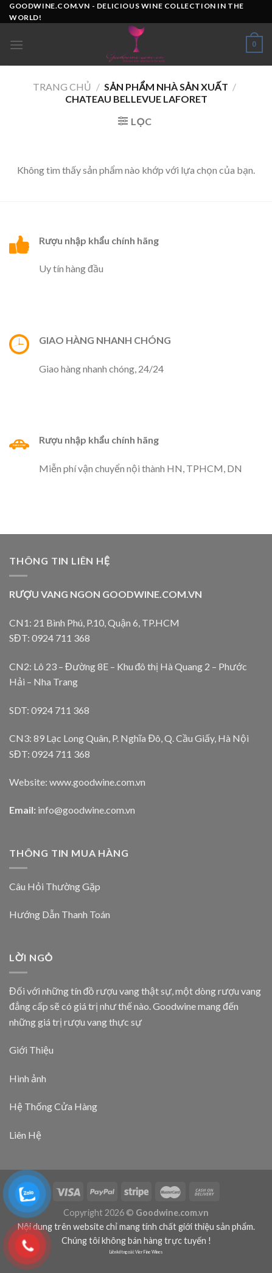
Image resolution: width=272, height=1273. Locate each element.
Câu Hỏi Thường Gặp (54, 886)
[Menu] (16, 45)
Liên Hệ (25, 1135)
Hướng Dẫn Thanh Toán (59, 914)
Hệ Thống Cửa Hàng (53, 1106)
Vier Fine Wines (148, 1252)
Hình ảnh (27, 1078)
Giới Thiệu (31, 1049)
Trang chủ (62, 86)
